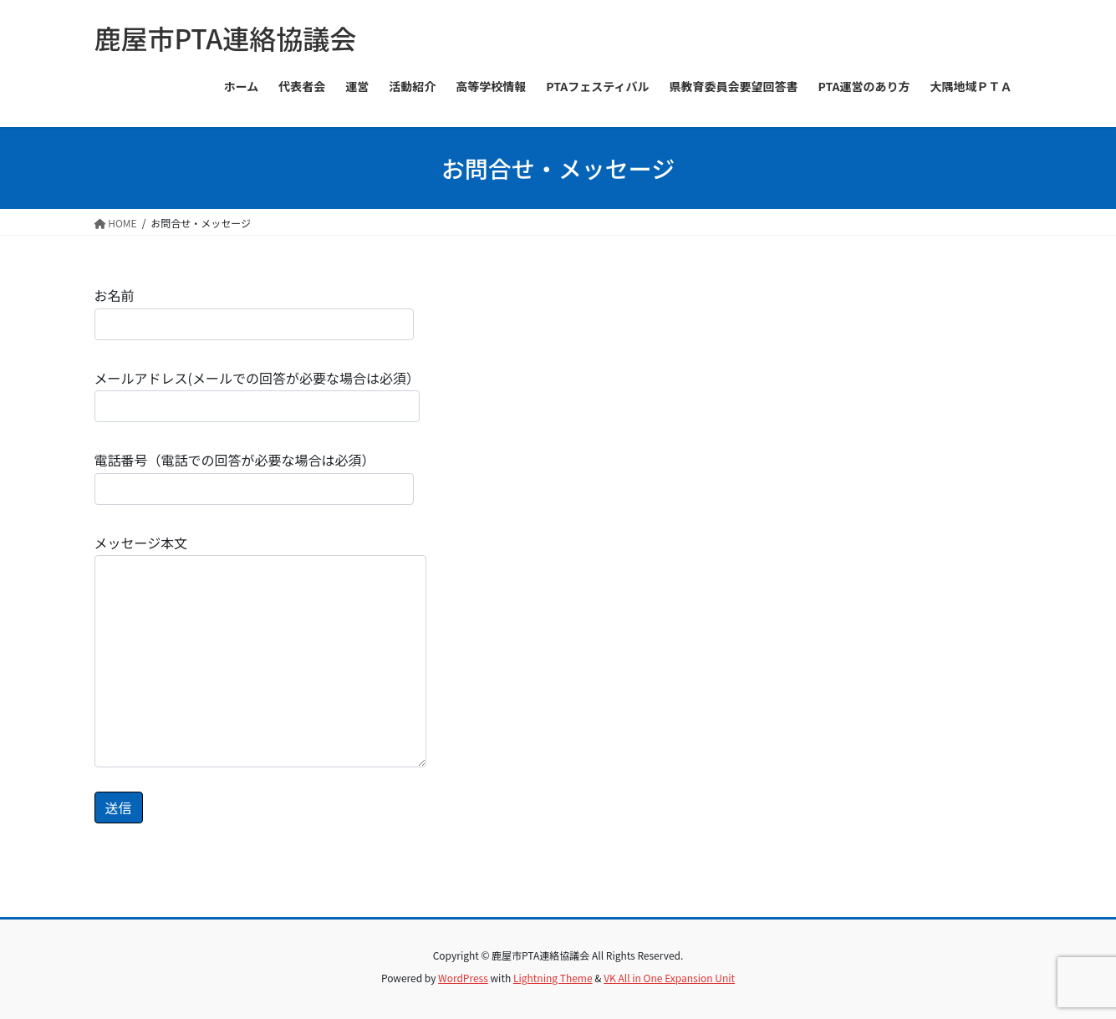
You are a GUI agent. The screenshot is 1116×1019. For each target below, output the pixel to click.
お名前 (254, 312)
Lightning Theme (553, 978)
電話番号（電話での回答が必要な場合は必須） (254, 477)
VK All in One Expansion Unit (669, 978)
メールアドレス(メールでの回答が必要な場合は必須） (257, 395)
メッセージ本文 (260, 649)
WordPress (463, 978)
